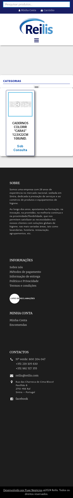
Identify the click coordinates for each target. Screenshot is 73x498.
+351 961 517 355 (26, 368)
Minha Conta (27, 10)
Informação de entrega (25, 276)
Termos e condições (23, 285)
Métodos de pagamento (25, 272)
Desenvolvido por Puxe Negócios (22, 490)
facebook (22, 398)
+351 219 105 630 (27, 364)
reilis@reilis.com (27, 375)
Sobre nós (16, 267)
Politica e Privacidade (24, 281)
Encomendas (18, 325)
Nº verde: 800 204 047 (31, 359)
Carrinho (47, 10)
